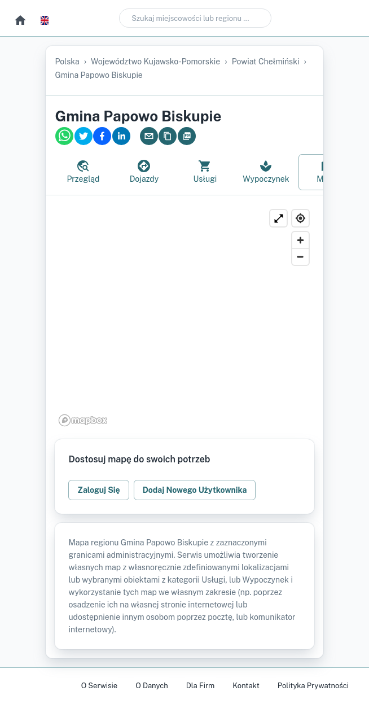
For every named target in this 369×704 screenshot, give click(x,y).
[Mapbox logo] (83, 420)
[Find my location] (300, 218)
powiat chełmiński (266, 61)
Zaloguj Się (98, 490)
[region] (184, 317)
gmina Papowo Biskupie (98, 75)
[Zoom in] (300, 240)
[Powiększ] (278, 218)
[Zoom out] (300, 256)
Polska (67, 61)
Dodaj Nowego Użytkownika (195, 490)
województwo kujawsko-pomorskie (155, 61)
